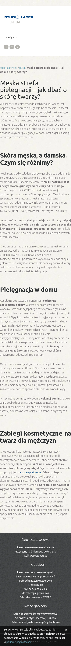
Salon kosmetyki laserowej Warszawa (35, 613)
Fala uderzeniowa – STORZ (35, 597)
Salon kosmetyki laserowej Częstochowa (36, 622)
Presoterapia (35, 584)
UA (18, 22)
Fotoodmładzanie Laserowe (35, 580)
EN (11, 22)
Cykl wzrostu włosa (35, 555)
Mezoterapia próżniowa (35, 593)
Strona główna (8, 67)
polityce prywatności (18, 642)
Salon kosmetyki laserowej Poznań (35, 618)
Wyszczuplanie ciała (35, 588)
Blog (22, 67)
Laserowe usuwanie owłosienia (35, 547)
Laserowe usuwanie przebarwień (35, 576)
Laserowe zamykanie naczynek (35, 572)
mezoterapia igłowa (29, 472)
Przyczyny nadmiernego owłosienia (35, 551)
